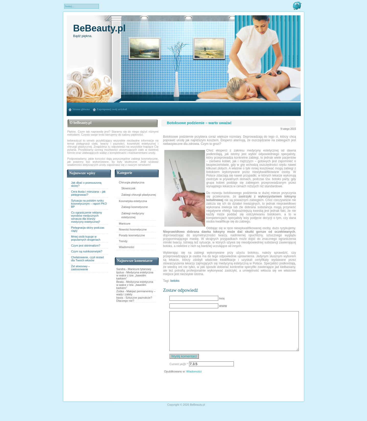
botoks (174, 281)
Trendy (123, 241)
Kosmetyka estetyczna (133, 201)
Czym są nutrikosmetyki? (86, 251)
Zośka (120, 291)
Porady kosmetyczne (132, 235)
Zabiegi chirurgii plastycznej (138, 194)
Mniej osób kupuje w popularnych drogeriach (85, 238)
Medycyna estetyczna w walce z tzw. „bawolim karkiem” (134, 275)
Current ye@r (178, 371)
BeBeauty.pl (99, 28)
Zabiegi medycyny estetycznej (132, 215)
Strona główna (81, 109)
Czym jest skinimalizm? (85, 245)
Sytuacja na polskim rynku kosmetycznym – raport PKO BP (89, 203)
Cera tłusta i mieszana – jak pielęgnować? (88, 193)
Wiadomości (126, 247)
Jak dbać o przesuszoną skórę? (86, 184)
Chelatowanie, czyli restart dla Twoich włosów (87, 259)
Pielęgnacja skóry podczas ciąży (87, 229)
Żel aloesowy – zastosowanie (80, 268)
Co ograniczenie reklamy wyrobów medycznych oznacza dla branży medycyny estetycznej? (86, 217)
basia (119, 297)
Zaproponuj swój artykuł (112, 109)
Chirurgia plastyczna (131, 182)
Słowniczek (128, 188)
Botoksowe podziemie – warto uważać (199, 123)
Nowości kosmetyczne (133, 229)
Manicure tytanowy (139, 269)
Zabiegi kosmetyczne (134, 206)
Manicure (124, 223)
